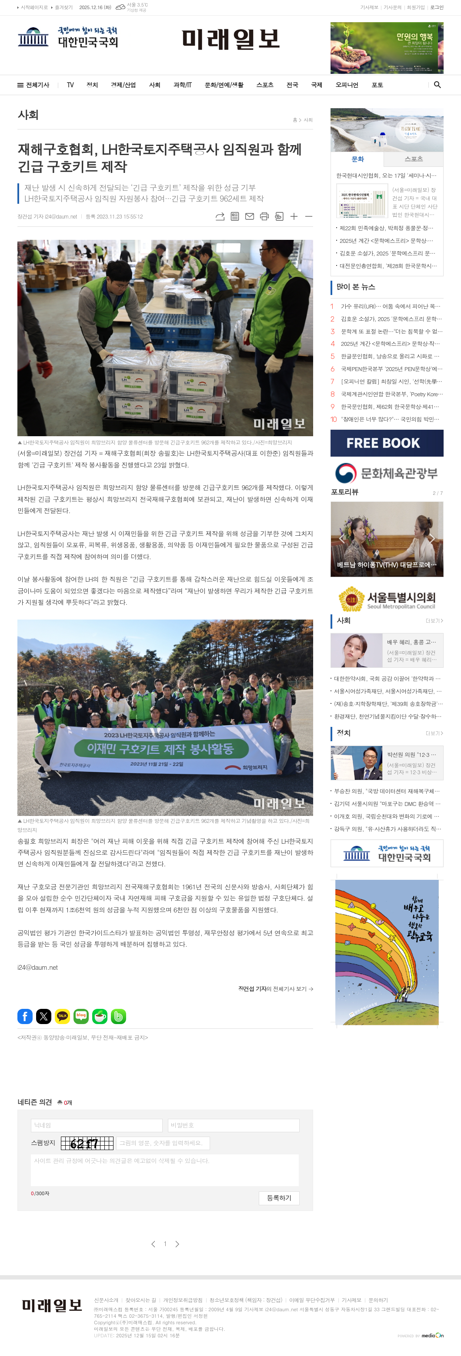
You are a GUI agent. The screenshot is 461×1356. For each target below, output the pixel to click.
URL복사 (220, 216)
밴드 (118, 1016)
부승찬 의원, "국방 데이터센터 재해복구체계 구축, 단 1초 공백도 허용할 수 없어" (389, 791)
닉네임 (42, 1125)
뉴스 (355, 287)
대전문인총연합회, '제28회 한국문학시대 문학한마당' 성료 (389, 266)
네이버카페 (99, 1016)
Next (432, 538)
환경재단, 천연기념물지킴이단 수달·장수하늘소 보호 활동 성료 (389, 716)
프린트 (264, 216)
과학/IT (182, 84)
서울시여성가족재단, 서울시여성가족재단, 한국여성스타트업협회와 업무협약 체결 (389, 691)
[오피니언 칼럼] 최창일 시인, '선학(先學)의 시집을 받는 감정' (392, 381)
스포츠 (264, 84)
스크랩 (279, 216)
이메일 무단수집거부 (312, 1300)
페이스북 (25, 1016)
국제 (316, 84)
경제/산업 (123, 84)
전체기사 (37, 84)
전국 (292, 84)
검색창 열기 (435, 85)
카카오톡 (62, 1016)
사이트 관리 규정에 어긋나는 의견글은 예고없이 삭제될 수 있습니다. (122, 1160)
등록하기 (279, 1197)
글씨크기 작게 (308, 216)
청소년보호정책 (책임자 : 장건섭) (246, 1300)
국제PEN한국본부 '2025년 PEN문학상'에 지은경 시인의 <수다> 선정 (392, 369)
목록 (234, 216)
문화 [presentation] (357, 158)
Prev (341, 538)
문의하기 (378, 1300)
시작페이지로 (34, 7)
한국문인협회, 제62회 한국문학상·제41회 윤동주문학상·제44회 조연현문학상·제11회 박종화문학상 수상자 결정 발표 (392, 407)
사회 (154, 84)
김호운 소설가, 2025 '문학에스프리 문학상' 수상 (389, 253)
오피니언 (346, 84)
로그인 (437, 7)
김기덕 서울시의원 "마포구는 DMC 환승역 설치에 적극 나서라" (389, 803)
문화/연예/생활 (223, 84)
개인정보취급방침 (182, 1300)
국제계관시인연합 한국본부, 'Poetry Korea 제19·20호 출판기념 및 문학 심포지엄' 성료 (392, 394)
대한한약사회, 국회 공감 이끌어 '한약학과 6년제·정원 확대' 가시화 (389, 678)
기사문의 (392, 7)
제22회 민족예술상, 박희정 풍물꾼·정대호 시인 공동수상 (389, 228)
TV (70, 84)
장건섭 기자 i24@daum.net (47, 216)
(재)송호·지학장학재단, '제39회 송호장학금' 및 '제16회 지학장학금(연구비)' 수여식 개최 (389, 704)
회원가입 (416, 7)
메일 (249, 216)
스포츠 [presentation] (413, 158)
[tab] (357, 159)
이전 (153, 1244)
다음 (177, 1244)
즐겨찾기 (64, 7)
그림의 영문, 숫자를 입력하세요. (160, 1143)
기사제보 (369, 7)
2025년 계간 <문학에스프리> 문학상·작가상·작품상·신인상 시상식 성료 (389, 240)
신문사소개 (106, 1300)
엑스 (43, 1016)
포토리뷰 (344, 492)
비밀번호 (182, 1125)
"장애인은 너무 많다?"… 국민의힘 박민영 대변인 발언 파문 (392, 419)
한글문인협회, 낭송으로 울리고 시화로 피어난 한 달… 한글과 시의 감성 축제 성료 (392, 356)
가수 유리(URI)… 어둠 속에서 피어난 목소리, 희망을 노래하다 (392, 306)
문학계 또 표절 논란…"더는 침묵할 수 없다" (392, 331)
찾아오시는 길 (140, 1300)
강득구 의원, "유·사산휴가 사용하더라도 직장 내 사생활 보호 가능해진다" (389, 829)
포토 (377, 84)
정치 (92, 84)
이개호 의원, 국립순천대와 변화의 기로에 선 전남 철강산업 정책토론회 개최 (389, 816)
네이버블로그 (81, 1016)
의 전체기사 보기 (272, 989)
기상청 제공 (137, 10)
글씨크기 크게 (294, 216)
